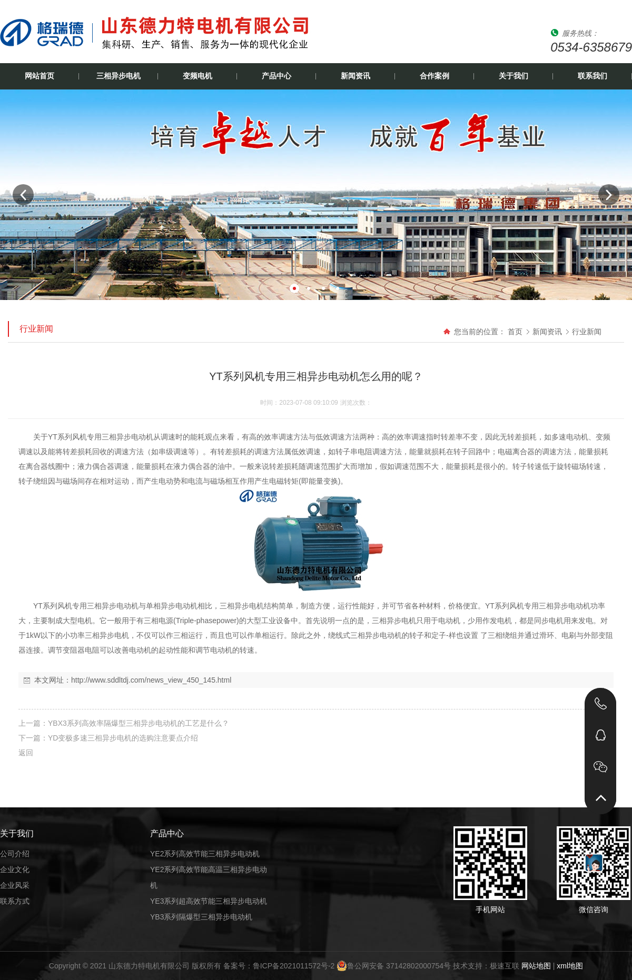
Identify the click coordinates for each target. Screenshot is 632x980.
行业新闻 (586, 331)
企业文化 (14, 869)
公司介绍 (14, 853)
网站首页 (39, 76)
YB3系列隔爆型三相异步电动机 (201, 917)
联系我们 (592, 76)
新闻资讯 (355, 76)
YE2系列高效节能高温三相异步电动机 (208, 877)
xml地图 (570, 966)
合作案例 (434, 76)
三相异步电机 (118, 76)
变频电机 (197, 76)
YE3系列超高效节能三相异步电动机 (208, 901)
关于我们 (513, 76)
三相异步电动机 (127, 437)
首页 (515, 331)
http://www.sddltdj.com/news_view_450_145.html (151, 680)
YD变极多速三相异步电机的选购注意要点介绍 (123, 738)
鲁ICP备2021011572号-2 (294, 966)
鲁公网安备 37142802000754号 (394, 966)
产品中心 (276, 76)
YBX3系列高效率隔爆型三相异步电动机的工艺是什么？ (138, 723)
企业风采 (14, 885)
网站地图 (536, 966)
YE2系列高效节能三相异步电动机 (205, 853)
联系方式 (14, 901)
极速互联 (504, 966)
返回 (25, 752)
